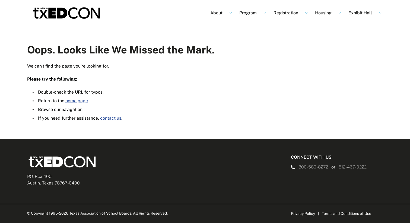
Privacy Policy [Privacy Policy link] (303, 213)
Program (248, 12)
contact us (110, 118)
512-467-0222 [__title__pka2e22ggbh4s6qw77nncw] (353, 167)
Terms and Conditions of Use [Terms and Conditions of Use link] (346, 213)
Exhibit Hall (360, 12)
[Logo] (66, 13)
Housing (323, 12)
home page (76, 100)
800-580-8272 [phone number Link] (313, 167)
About (216, 12)
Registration (286, 12)
